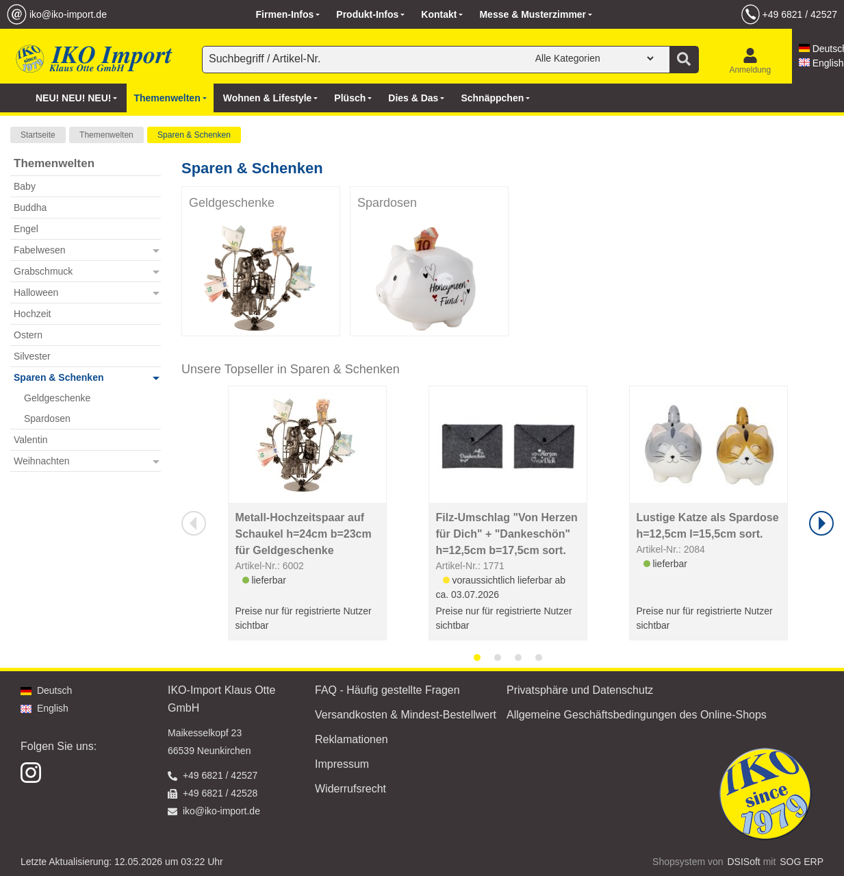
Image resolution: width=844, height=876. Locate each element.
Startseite (38, 135)
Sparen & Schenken (194, 135)
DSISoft (744, 861)
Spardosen (387, 203)
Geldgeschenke (231, 203)
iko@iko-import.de (68, 14)
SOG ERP (801, 861)
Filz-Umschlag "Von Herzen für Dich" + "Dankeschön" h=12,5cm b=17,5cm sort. (507, 534)
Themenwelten (106, 135)
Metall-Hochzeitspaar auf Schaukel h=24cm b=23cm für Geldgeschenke (303, 534)
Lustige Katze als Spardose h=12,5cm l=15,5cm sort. (708, 526)
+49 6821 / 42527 (800, 14)
